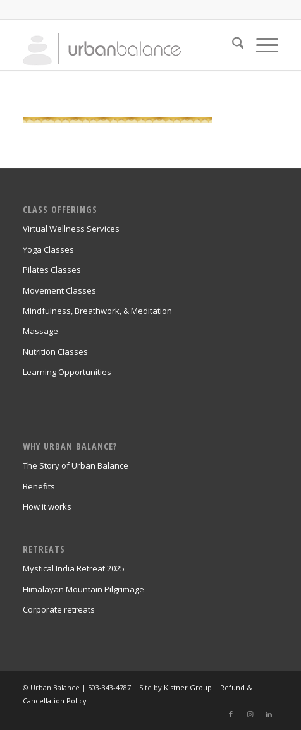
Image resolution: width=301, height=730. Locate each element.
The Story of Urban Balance (75, 465)
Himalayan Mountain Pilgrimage (83, 589)
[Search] (231, 45)
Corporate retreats (59, 609)
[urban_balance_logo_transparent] (125, 45)
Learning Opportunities (67, 372)
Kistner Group (188, 687)
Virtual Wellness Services (71, 228)
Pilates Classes (52, 269)
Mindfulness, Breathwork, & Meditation (97, 310)
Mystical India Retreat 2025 (74, 568)
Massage (40, 331)
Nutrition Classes (55, 351)
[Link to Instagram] (249, 714)
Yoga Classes (48, 249)
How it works (47, 506)
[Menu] (260, 45)
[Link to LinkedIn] (268, 714)
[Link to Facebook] (230, 714)
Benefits (39, 486)
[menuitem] (231, 45)
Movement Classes (59, 290)
